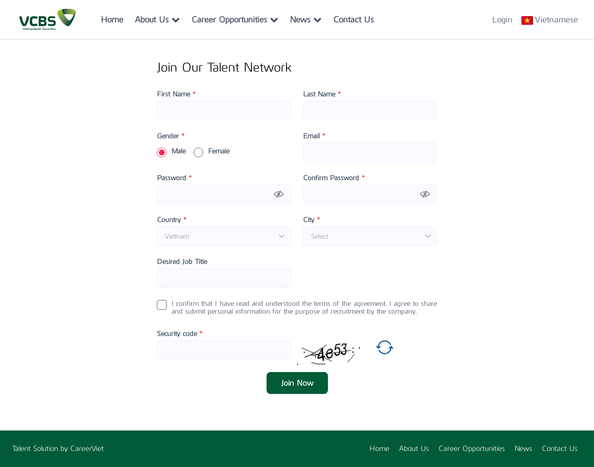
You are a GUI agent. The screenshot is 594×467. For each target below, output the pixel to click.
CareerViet (87, 448)
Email (314, 136)
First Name (176, 94)
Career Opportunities (235, 19)
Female (211, 151)
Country (172, 220)
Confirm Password (334, 178)
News (306, 19)
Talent (22, 448)
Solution (46, 448)
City (311, 220)
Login (502, 19)
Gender (171, 136)
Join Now (297, 383)
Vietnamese (556, 19)
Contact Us (353, 19)
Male (171, 151)
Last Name (322, 94)
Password (174, 178)
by (65, 448)
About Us (157, 19)
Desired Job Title (182, 262)
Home (112, 19)
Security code (180, 334)
